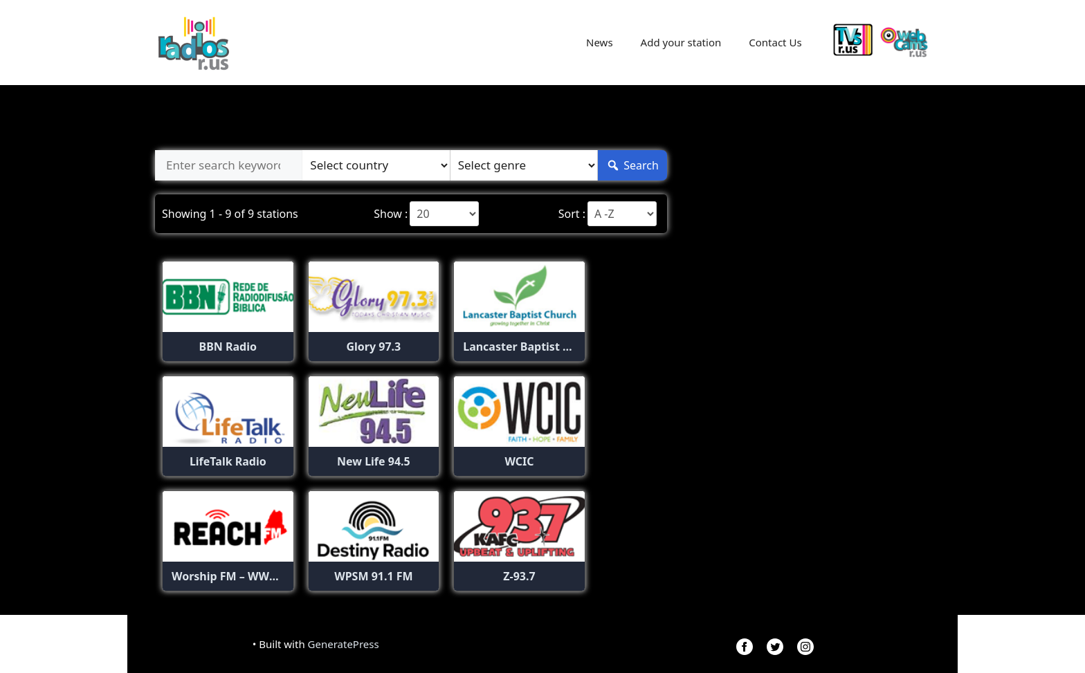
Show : (391, 213)
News (599, 42)
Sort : (571, 213)
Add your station (681, 42)
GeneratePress (343, 644)
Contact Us (775, 42)
